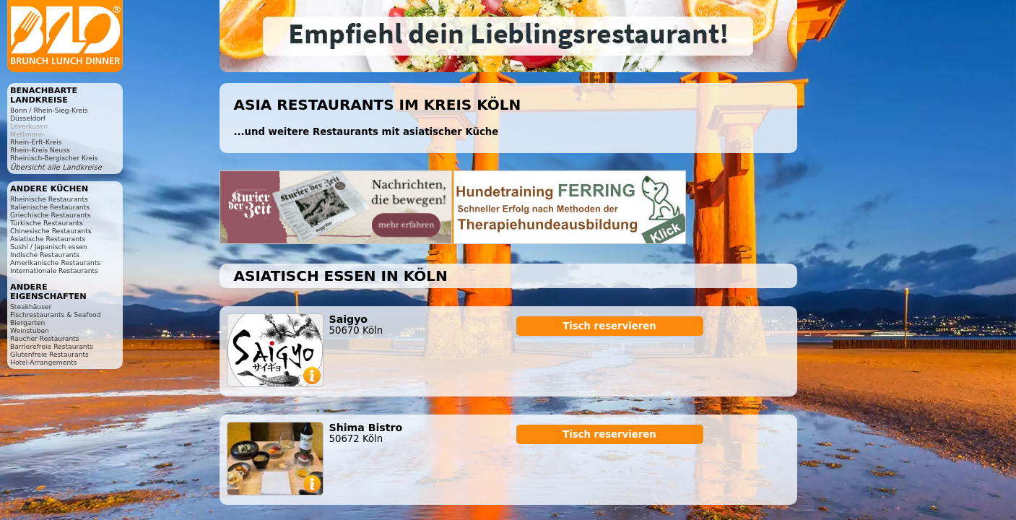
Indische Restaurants (44, 255)
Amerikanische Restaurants (55, 262)
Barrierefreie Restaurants (51, 346)
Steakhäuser (30, 307)
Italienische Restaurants (50, 207)
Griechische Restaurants (50, 215)
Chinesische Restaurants (51, 231)
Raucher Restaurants (44, 338)
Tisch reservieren (609, 326)
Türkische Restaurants (46, 223)
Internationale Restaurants (54, 270)
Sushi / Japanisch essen (48, 247)
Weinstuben (29, 330)
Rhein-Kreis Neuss (40, 150)
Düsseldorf (27, 118)
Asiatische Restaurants (47, 239)
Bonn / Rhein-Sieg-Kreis (48, 110)
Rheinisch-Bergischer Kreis (54, 158)
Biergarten (27, 322)
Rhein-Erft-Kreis (35, 142)
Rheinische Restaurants (49, 199)
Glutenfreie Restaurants (49, 354)
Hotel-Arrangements (43, 362)
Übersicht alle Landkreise (56, 167)
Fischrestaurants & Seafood (55, 314)
